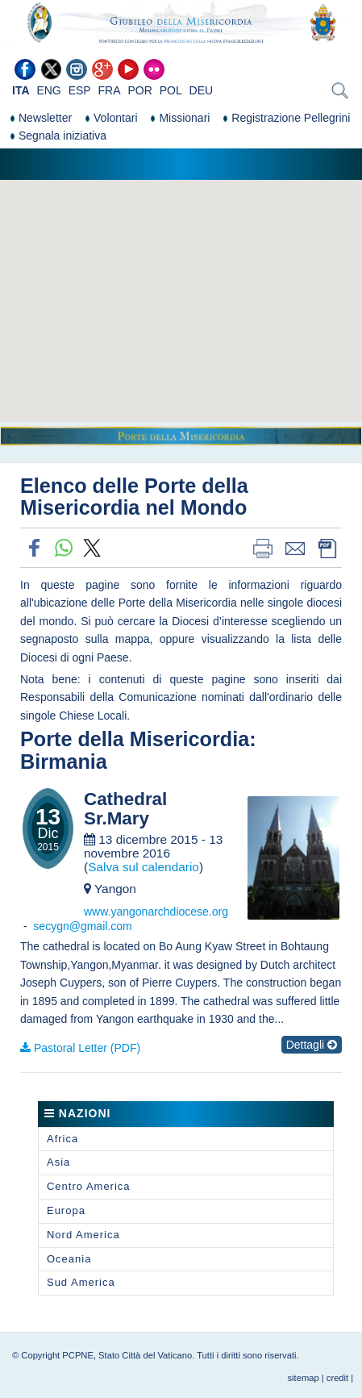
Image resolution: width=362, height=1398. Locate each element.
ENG (48, 90)
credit (337, 1378)
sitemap (303, 1378)
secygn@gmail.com (82, 926)
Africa (62, 1139)
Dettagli (311, 1044)
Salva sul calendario (143, 867)
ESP (80, 90)
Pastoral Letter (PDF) (87, 1047)
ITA (21, 90)
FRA (109, 90)
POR (139, 90)
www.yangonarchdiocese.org (156, 911)
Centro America (89, 1186)
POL (171, 90)
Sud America (81, 1282)
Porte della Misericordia (134, 739)
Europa (66, 1210)
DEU (201, 90)
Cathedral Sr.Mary (125, 809)
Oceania (69, 1259)
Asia (58, 1162)
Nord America (83, 1235)
